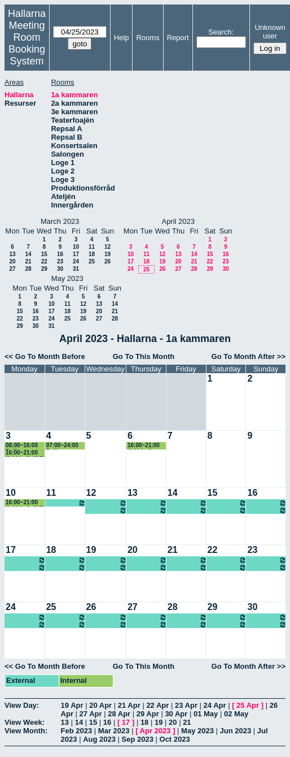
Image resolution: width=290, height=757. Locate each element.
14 (28, 254)
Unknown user (269, 31)
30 (60, 269)
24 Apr (215, 705)
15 (44, 254)
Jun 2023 (236, 730)
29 (44, 269)
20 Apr (100, 705)
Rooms (147, 37)
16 (60, 254)
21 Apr (129, 705)
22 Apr (157, 705)
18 (92, 254)
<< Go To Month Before (45, 356)
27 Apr (91, 714)
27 (12, 269)
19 (107, 254)
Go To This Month (144, 356)
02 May (236, 714)
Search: (221, 32)
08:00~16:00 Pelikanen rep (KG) (24, 445)
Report (178, 37)
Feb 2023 (77, 730)
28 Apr (119, 714)
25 (92, 261)
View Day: (22, 705)
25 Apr (247, 705)
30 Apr (176, 714)
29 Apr (148, 714)
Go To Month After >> (248, 356)
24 (76, 261)
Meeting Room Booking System (26, 43)
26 (107, 261)
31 (76, 269)
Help (121, 37)
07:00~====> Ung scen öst (66, 503)
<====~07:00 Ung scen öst (106, 503)
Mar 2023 (114, 730)
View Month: (26, 730)
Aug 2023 (99, 739)
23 (60, 261)
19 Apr (72, 705)
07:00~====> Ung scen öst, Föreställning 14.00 (227, 567)
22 (44, 261)
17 (76, 254)
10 (76, 247)
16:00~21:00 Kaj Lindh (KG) (25, 453)
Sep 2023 (137, 739)
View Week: (25, 722)
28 (28, 269)
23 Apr (186, 705)
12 (107, 247)
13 (12, 254)
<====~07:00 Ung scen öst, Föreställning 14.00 (267, 560)
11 (92, 247)
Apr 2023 (155, 730)
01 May (206, 714)
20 (12, 261)
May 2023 (197, 730)
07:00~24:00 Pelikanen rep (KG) (64, 445)
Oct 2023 (175, 739)
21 (28, 261)
